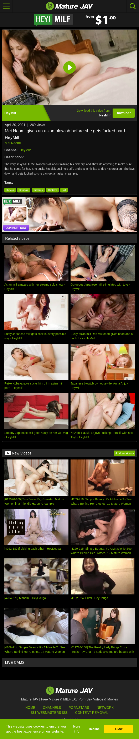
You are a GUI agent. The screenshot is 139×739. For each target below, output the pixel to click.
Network (105, 707)
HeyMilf (25, 150)
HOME (30, 707)
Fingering (38, 190)
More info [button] (76, 729)
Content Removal (91, 712)
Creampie (23, 190)
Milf (64, 190)
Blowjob (10, 190)
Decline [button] (94, 729)
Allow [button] (118, 729)
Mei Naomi (13, 143)
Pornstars (79, 707)
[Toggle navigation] (6, 6)
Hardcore (52, 190)
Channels (52, 707)
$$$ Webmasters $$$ (49, 712)
